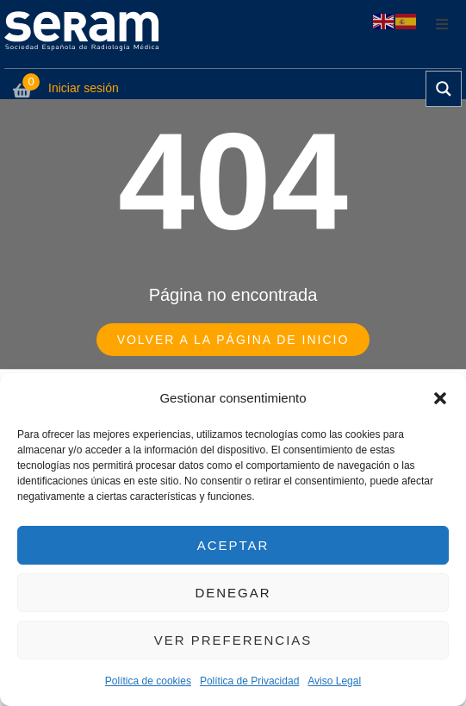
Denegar (232, 592)
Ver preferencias (233, 640)
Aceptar (233, 545)
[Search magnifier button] (443, 89)
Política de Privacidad (249, 681)
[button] (440, 398)
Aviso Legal (334, 681)
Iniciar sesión (83, 88)
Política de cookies (148, 681)
